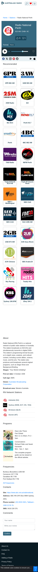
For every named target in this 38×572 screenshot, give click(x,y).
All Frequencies (8, 483)
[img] (34, 3)
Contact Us (6, 550)
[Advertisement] (19, 12)
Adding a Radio (7, 558)
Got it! (35, 569)
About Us (5, 546)
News (12, 45)
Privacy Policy (7, 562)
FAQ (3, 554)
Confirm (7, 533)
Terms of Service (8, 565)
